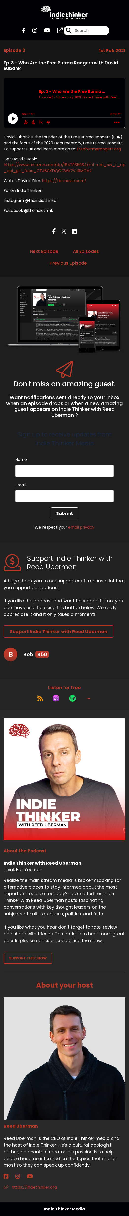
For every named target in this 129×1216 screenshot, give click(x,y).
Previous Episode (68, 263)
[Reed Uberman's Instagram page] (20, 1176)
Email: (20, 485)
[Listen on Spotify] (72, 698)
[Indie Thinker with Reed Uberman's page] (57, 30)
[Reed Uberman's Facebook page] (9, 1176)
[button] (88, 698)
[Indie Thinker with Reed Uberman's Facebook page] (24, 30)
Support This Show (28, 958)
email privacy (81, 527)
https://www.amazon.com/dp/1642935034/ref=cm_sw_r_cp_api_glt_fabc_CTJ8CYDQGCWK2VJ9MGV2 (64, 168)
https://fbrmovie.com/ (64, 181)
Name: (21, 459)
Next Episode (44, 251)
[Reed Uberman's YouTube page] (33, 1176)
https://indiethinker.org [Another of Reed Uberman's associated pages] (30, 1187)
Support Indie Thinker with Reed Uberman (58, 631)
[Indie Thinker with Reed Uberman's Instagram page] (32, 30)
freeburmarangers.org (99, 149)
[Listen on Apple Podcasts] (56, 698)
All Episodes (86, 251)
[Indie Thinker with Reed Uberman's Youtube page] (44, 30)
